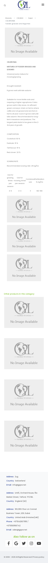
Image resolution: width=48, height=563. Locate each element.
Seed (30, 18)
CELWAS (20, 18)
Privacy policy (38, 557)
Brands (9, 18)
